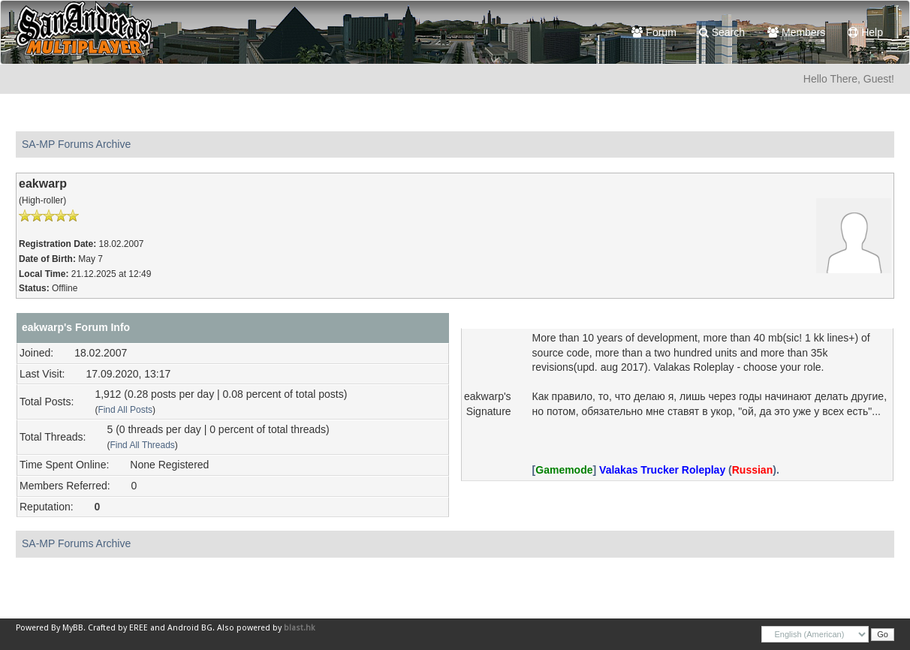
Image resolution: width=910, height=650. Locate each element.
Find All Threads (142, 445)
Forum (653, 32)
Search (722, 32)
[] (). (655, 470)
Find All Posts (125, 410)
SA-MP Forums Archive (76, 144)
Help (865, 32)
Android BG (189, 628)
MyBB (72, 628)
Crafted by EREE (118, 628)
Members (796, 32)
